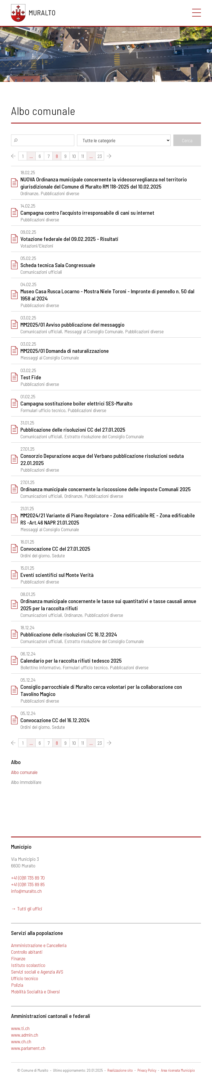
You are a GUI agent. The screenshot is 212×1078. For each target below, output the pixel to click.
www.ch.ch (21, 1041)
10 (74, 743)
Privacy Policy (146, 1070)
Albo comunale (24, 772)
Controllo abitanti (27, 952)
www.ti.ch (20, 1028)
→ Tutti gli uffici (26, 908)
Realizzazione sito (120, 1070)
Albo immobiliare (26, 782)
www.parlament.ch (28, 1048)
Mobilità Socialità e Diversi (35, 991)
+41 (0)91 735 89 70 (28, 878)
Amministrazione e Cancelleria (39, 945)
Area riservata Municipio (178, 1070)
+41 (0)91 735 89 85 (28, 884)
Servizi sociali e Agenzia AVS (37, 972)
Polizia (17, 985)
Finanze (18, 958)
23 (99, 743)
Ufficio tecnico (24, 978)
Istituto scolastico (28, 965)
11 (82, 743)
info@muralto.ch (26, 891)
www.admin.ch (24, 1035)
